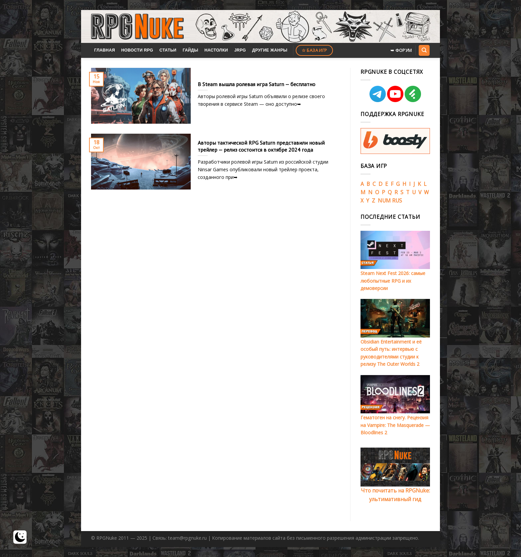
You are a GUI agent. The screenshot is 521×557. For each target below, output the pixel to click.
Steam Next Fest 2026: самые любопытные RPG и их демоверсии (393, 280)
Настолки (216, 50)
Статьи (167, 50)
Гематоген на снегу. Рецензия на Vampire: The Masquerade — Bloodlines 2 (395, 425)
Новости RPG (137, 50)
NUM (384, 200)
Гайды (190, 50)
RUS (397, 200)
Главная (104, 50)
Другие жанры (269, 50)
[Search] (424, 50)
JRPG (240, 50)
